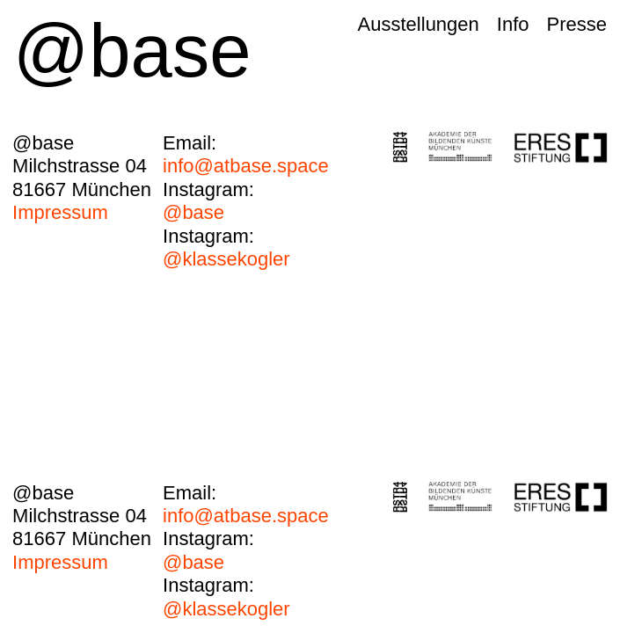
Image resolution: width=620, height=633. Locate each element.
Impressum (60, 212)
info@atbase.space (246, 154)
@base (208, 200)
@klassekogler (226, 247)
